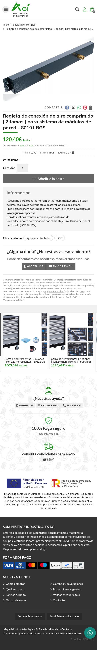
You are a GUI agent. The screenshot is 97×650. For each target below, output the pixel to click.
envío (22, 145)
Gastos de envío (16, 600)
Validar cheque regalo (66, 594)
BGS (82, 291)
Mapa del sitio (11, 629)
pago (30, 145)
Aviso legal (27, 629)
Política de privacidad (47, 629)
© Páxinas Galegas (82, 639)
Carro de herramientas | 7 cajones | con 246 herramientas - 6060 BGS (71, 360)
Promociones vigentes (67, 589)
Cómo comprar (15, 583)
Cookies (66, 629)
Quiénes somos (15, 589)
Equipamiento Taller (54, 291)
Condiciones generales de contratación (26, 633)
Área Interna (74, 633)
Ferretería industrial (30, 616)
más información (49, 433)
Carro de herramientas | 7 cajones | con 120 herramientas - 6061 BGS (25, 360)
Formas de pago (16, 594)
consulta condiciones (39, 454)
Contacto (59, 600)
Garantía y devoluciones (68, 583)
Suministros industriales (64, 616)
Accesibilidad (57, 633)
